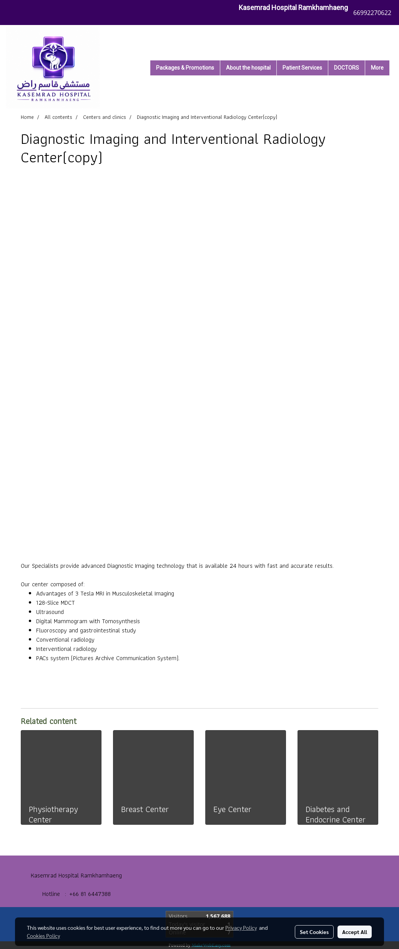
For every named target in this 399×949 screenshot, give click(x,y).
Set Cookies (314, 931)
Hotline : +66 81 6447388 (76, 894)
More (377, 68)
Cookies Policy (43, 935)
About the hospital (248, 68)
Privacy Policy (241, 927)
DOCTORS (346, 68)
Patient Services (302, 68)
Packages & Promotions (185, 68)
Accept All (354, 931)
